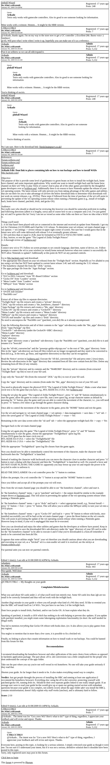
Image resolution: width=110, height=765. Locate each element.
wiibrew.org (7, 165)
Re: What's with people (10, 5)
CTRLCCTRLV (8, 28)
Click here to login (9, 757)
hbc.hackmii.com (10, 173)
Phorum (29, 762)
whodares (5, 563)
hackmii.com (8, 168)
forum (8, 762)
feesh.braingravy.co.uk (50, 147)
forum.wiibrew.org (10, 160)
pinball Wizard (8, 2)
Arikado (5, 44)
